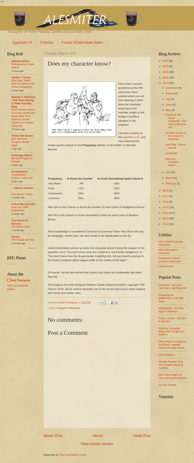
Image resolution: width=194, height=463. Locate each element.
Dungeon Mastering (68, 307)
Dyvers (15, 236)
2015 (166, 207)
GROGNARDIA (20, 61)
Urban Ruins (166, 266)
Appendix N (22, 42)
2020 (166, 77)
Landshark (171, 153)
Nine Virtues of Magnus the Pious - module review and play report (172, 344)
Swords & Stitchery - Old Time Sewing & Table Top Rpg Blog (23, 101)
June (169, 104)
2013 (166, 218)
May (168, 110)
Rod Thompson (20, 280)
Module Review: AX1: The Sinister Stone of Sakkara (171, 364)
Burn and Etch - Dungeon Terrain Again (20, 142)
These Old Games (22, 135)
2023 (166, 66)
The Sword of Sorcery (19, 222)
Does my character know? (172, 162)
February (171, 183)
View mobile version (97, 444)
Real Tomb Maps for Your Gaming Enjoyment (173, 376)
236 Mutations (167, 354)
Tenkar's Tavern (21, 77)
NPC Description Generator (168, 251)
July (168, 98)
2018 (166, 190)
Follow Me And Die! (23, 204)
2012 (166, 224)
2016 (166, 201)
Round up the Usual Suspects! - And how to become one (175, 121)
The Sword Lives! (20, 226)
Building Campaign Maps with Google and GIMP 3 (172, 331)
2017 (166, 196)
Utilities (46, 42)
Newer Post (52, 436)
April (169, 172)
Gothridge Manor (21, 155)
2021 (166, 71)
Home (98, 436)
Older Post (142, 436)
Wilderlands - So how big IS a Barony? (171, 310)
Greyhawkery (19, 171)
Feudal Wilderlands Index (82, 42)
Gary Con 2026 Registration (19, 209)
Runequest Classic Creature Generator (170, 260)
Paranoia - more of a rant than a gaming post (172, 286)
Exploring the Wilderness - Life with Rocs (171, 298)
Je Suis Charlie (167, 384)
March (170, 177)
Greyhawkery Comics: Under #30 (22, 176)
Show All (31, 248)
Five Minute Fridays (22, 194)
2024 (166, 60)
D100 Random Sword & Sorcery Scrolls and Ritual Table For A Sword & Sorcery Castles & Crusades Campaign (23, 117)
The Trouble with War (23, 239)
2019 (166, 83)
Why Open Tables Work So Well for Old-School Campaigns (23, 83)
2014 (166, 212)
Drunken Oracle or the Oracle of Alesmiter (175, 136)
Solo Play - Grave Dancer (175, 146)
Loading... (13, 263)
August (170, 93)
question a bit (131, 137)
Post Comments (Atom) (72, 454)
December (172, 87)
